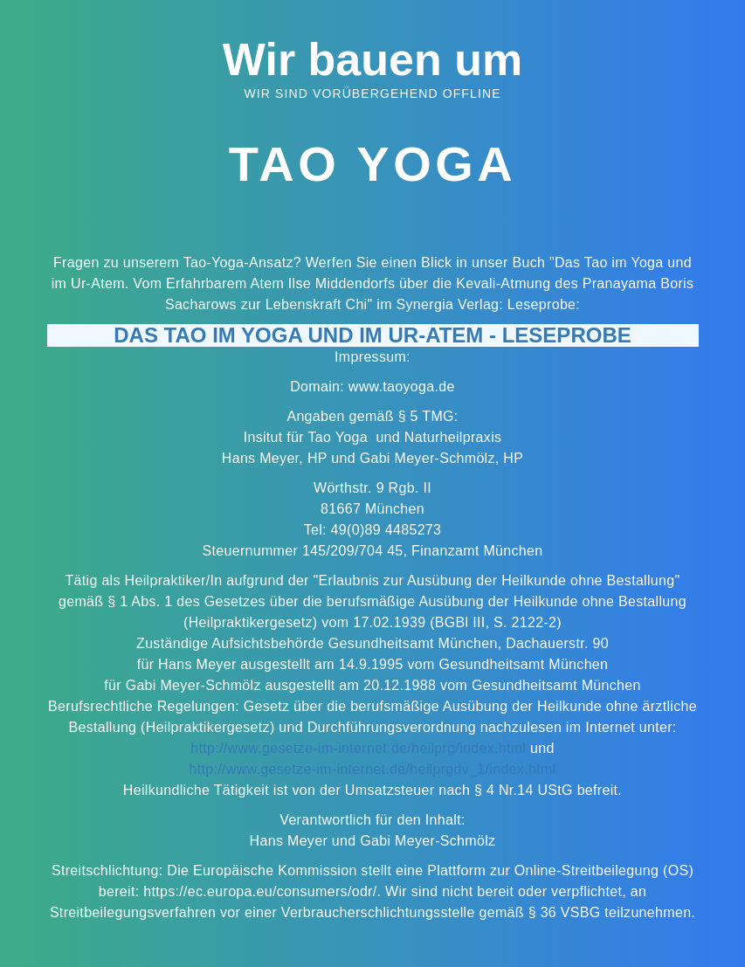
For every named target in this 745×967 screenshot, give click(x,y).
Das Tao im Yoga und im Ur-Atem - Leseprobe (372, 335)
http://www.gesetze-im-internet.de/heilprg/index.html (358, 748)
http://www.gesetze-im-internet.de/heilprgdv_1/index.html (373, 769)
